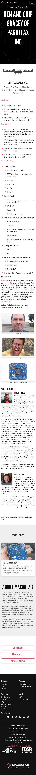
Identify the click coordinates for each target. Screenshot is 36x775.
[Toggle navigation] (32, 3)
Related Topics (18, 661)
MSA (20, 697)
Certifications (5, 697)
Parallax (18, 74)
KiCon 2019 (5, 281)
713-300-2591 (14, 746)
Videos (3, 708)
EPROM (18, 70)
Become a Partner (25, 686)
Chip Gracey (8, 70)
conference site (6, 301)
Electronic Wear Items (10, 565)
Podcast (3, 699)
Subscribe (18, 648)
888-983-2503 (26, 746)
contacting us (13, 627)
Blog (2, 702)
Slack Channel (15, 305)
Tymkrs (21, 517)
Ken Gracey (28, 70)
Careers (3, 689)
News (3, 686)
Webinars (4, 706)
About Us (4, 684)
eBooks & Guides (6, 704)
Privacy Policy (23, 699)
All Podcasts (18, 654)
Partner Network (24, 684)
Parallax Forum (12, 265)
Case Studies (5, 711)
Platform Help (5, 713)
